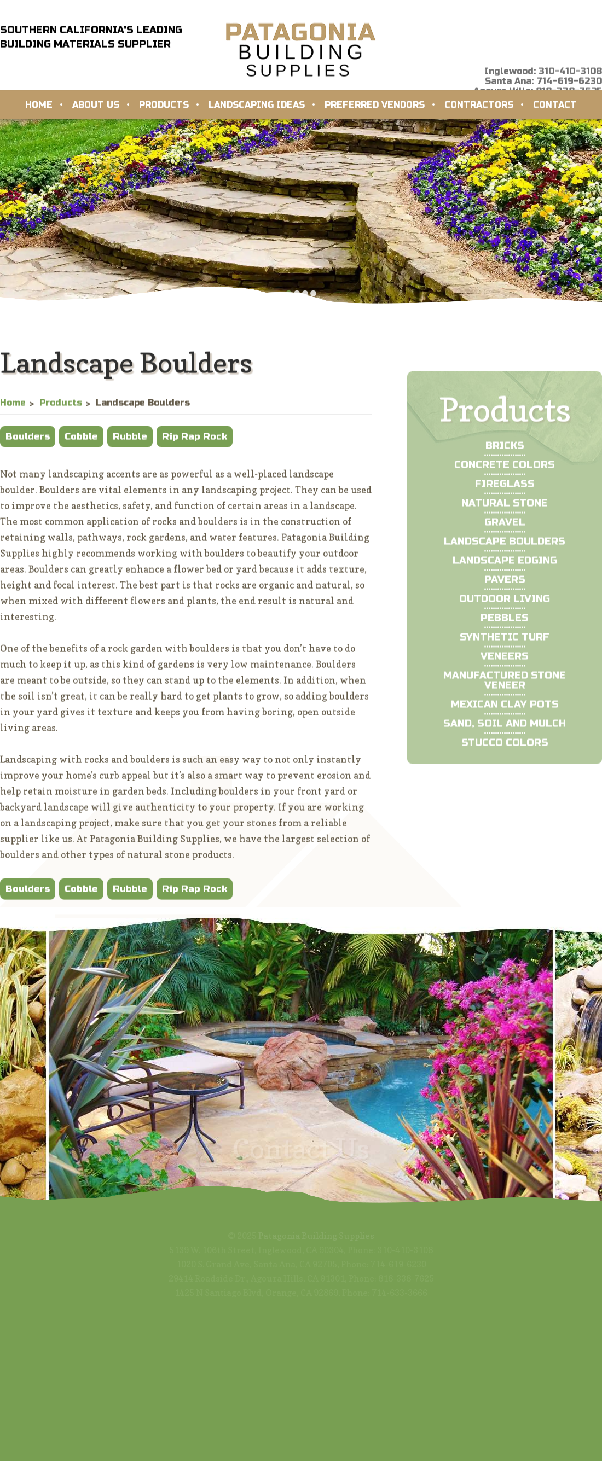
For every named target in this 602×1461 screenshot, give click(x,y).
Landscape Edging (505, 585)
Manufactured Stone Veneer (504, 704)
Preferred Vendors (375, 105)
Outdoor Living (504, 623)
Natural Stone (504, 527)
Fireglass (505, 508)
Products (164, 105)
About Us (95, 105)
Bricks (504, 470)
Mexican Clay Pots (505, 729)
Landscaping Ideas (257, 105)
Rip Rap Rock (194, 442)
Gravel (504, 546)
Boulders (27, 442)
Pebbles (505, 642)
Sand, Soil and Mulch (504, 748)
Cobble (81, 442)
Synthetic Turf (504, 661)
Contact (555, 105)
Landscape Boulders (504, 566)
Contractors (478, 105)
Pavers (504, 604)
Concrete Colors (504, 489)
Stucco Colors (504, 767)
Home (39, 105)
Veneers (505, 680)
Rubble (130, 442)
